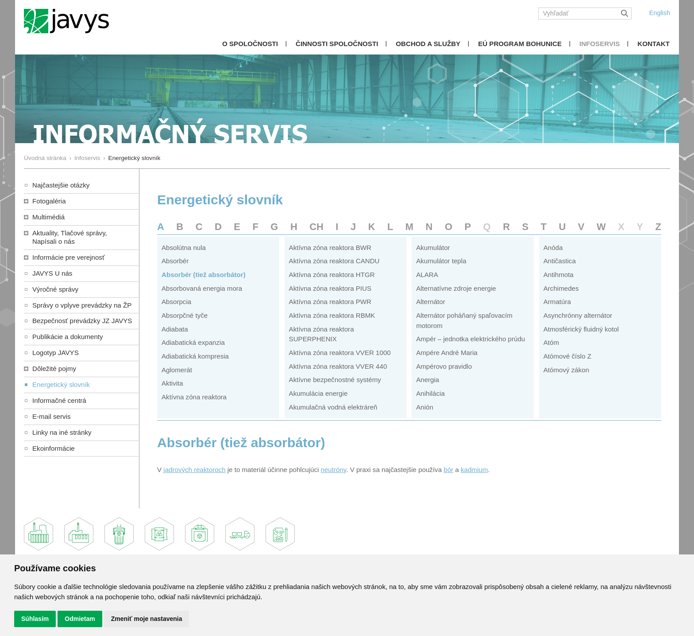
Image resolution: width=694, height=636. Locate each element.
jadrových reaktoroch (194, 469)
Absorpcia (176, 301)
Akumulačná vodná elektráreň (333, 407)
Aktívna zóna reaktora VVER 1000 (340, 352)
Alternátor (430, 301)
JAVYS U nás (52, 273)
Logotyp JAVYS (55, 352)
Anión (424, 407)
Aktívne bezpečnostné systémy (335, 379)
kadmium (474, 469)
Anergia (427, 379)
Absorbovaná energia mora (202, 288)
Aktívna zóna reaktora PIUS (330, 288)
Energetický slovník (61, 384)
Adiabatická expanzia (193, 342)
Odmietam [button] (80, 618)
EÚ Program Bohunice (520, 43)
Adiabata (175, 329)
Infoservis (599, 43)
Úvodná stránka (45, 158)
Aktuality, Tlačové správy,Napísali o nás (69, 237)
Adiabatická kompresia (195, 356)
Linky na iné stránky (62, 432)
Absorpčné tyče (185, 315)
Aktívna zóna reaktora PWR (330, 301)
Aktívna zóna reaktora (194, 397)
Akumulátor (433, 247)
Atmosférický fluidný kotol (581, 329)
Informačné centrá (59, 400)
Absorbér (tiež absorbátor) (204, 274)
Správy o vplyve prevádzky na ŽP (81, 305)
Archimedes (561, 288)
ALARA (427, 274)
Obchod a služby (428, 43)
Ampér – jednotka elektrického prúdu (470, 339)
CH (316, 226)
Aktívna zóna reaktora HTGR (332, 274)
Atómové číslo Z (567, 356)
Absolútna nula (184, 247)
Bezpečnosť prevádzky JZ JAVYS (82, 320)
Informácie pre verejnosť (68, 257)
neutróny (334, 469)
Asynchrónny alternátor (578, 315)
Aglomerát (177, 370)
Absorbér (175, 261)
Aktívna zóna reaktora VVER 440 (338, 366)
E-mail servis (51, 416)
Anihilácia (430, 393)
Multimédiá (48, 217)
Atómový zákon (566, 370)
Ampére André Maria (447, 352)
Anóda (553, 247)
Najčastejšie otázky (60, 185)
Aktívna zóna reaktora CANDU (334, 261)
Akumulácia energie (318, 393)
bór (448, 469)
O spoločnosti (250, 43)
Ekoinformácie (53, 448)
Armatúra (557, 301)
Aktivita (172, 383)
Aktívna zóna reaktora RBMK (332, 315)
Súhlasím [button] (35, 618)
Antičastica (560, 261)
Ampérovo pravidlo (444, 366)
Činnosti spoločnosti (337, 43)
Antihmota (559, 274)
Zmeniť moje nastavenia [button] (146, 618)
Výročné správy (55, 289)
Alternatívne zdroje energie (456, 288)
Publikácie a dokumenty (67, 336)
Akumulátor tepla (441, 261)
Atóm (551, 342)
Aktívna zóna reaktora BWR (330, 247)
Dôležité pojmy (54, 368)
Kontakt (653, 43)
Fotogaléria (49, 201)
